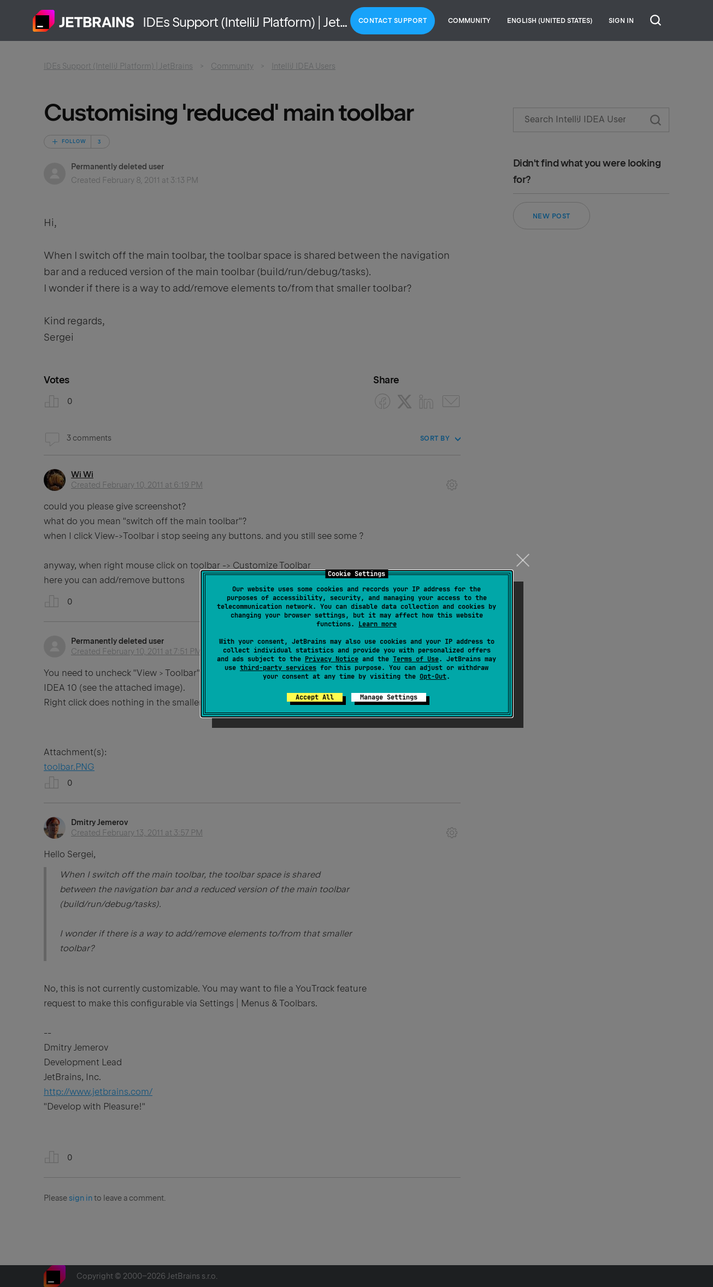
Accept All (315, 697)
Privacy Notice (331, 659)
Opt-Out (433, 676)
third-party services (278, 667)
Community (469, 21)
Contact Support (392, 21)
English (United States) (549, 21)
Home (83, 21)
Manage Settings (388, 697)
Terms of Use (416, 659)
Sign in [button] (621, 21)
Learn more (377, 624)
